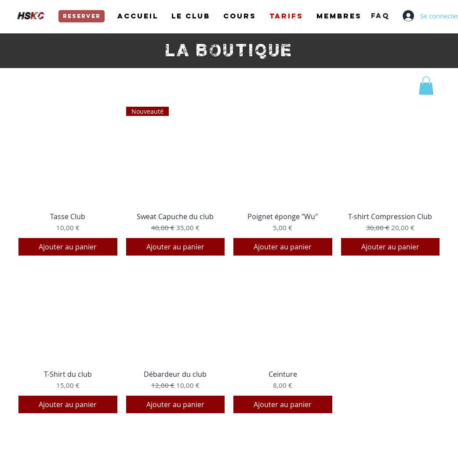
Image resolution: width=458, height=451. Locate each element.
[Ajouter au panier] (67, 247)
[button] (426, 85)
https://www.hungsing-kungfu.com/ (350, 434)
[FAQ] (380, 16)
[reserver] (81, 16)
